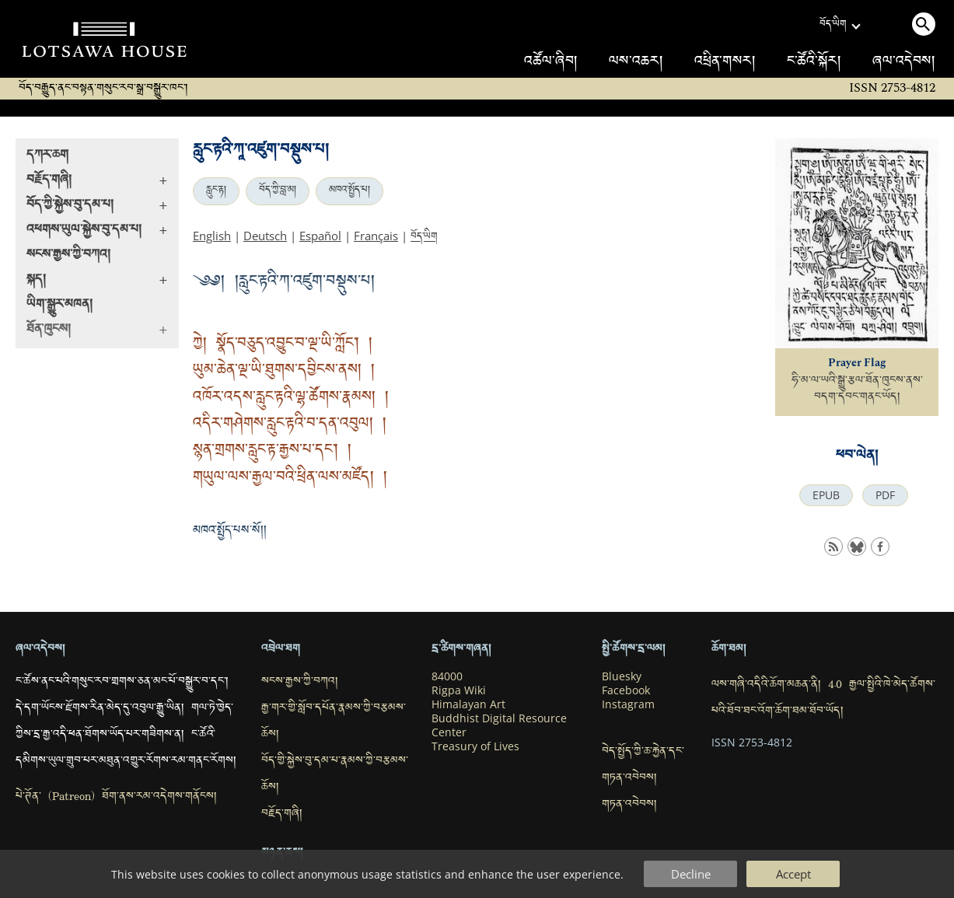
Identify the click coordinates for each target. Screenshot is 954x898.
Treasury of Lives (475, 746)
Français (376, 235)
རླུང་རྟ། (216, 191)
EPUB (826, 495)
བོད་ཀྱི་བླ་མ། (277, 191)
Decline (691, 874)
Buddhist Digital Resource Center (499, 725)
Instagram (628, 704)
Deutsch (265, 235)
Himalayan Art (468, 704)
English (212, 235)
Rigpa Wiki (459, 690)
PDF (885, 495)
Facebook (626, 690)
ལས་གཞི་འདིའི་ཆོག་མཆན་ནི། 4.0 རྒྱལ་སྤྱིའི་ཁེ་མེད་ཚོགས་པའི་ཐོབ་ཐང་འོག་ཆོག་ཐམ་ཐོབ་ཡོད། (823, 699)
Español (320, 235)
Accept (793, 874)
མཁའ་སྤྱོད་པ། (349, 191)
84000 (447, 676)
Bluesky (621, 676)
